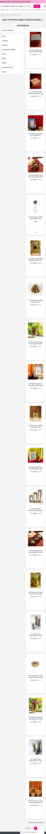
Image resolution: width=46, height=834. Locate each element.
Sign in (37, 6)
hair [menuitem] (11, 10)
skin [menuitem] (7, 10)
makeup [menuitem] (3, 10)
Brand (7, 15)
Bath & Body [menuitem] (24, 10)
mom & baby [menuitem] (37, 10)
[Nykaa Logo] (1, 6)
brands (13, 6)
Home (2, 15)
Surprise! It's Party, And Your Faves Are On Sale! (15, 2)
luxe (17, 6)
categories (7, 6)
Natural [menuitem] (31, 10)
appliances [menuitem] (16, 10)
